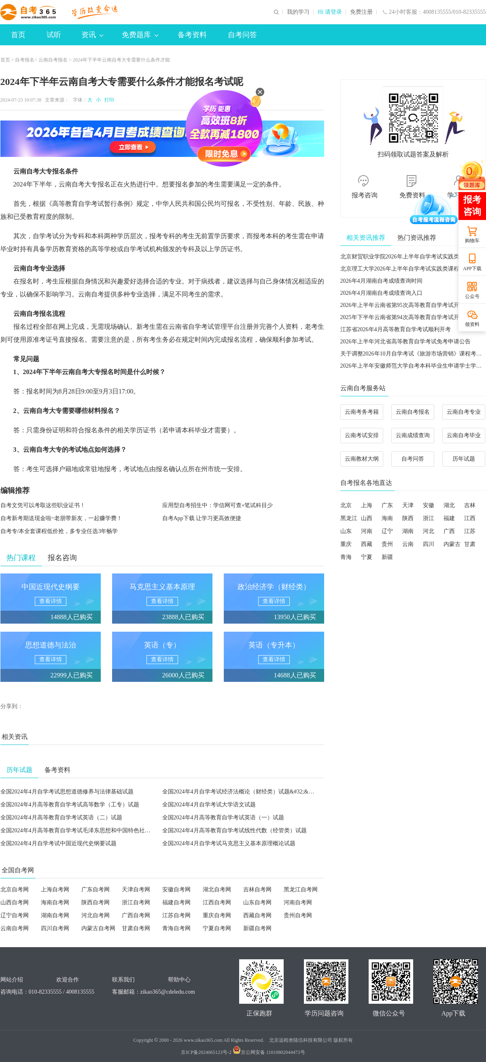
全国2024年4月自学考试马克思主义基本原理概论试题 (228, 843)
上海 (366, 505)
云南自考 (26, 171)
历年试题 (463, 459)
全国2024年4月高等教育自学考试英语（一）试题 (223, 817)
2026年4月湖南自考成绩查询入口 (381, 293)
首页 (18, 35)
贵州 (387, 544)
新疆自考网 (257, 928)
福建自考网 (176, 902)
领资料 (472, 324)
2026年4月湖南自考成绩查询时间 (381, 281)
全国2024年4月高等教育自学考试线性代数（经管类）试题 (234, 830)
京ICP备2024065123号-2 (206, 1052)
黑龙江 (348, 518)
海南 (387, 518)
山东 (346, 531)
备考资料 (192, 35)
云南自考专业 (464, 412)
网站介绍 (11, 980)
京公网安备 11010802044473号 (269, 1052)
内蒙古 (452, 544)
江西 (469, 518)
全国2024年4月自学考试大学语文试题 (209, 805)
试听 (54, 35)
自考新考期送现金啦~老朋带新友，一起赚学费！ (61, 518)
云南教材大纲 (362, 459)
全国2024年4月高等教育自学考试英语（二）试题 (61, 817)
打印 (108, 100)
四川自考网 (55, 928)
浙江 (428, 518)
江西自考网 (217, 902)
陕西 (408, 518)
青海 (346, 557)
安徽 (428, 505)
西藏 (366, 544)
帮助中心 (179, 980)
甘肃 (469, 544)
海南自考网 (55, 902)
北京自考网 (14, 889)
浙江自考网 (136, 902)
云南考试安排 (362, 435)
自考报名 (24, 60)
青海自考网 (176, 928)
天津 (408, 505)
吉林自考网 (257, 889)
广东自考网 (95, 889)
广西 (449, 531)
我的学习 (298, 12)
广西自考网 (136, 915)
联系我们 (123, 980)
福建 (449, 518)
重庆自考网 (217, 915)
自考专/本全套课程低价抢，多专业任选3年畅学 (59, 531)
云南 (408, 544)
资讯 (92, 35)
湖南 (408, 531)
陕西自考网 (95, 902)
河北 (428, 531)
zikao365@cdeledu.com (167, 992)
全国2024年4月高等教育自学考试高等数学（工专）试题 (69, 805)
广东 (387, 505)
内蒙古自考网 (98, 928)
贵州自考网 (298, 915)
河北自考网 (95, 915)
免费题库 (140, 35)
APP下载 (472, 268)
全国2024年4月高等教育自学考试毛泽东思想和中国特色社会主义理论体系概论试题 (103, 830)
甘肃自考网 (136, 928)
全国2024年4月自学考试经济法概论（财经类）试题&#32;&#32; (240, 792)
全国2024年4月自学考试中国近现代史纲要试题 (58, 843)
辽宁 (387, 531)
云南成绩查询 (413, 435)
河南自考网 (298, 902)
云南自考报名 (53, 60)
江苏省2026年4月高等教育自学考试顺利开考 (395, 329)
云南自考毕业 (464, 435)
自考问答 (242, 35)
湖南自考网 (55, 915)
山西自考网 (14, 902)
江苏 (469, 531)
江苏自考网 (176, 915)
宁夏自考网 (217, 928)
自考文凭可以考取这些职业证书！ (42, 505)
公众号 (472, 296)
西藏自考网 (257, 915)
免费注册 (361, 12)
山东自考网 (257, 902)
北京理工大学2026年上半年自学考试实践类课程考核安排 (411, 269)
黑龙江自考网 (301, 889)
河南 (366, 531)
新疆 (387, 557)
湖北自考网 (217, 889)
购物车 (472, 240)
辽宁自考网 (14, 915)
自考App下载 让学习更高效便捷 (202, 518)
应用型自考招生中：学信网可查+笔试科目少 (217, 505)
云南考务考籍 (362, 412)
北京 (346, 505)
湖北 (449, 505)
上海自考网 (55, 889)
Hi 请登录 (330, 12)
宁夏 (366, 557)
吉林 (469, 505)
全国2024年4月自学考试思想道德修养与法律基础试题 (67, 792)
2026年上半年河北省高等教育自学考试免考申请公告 (405, 341)
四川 (428, 544)
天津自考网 (136, 889)
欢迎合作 (67, 980)
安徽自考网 (176, 889)
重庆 (346, 544)
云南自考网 (14, 928)
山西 (366, 518)
